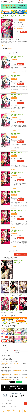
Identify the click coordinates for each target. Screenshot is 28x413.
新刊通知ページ (17, 370)
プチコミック (20, 24)
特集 (15, 406)
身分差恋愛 (17, 350)
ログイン (22, 1)
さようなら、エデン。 (14, 294)
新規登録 (19, 1)
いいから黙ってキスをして (5, 294)
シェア (7, 381)
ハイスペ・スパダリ (6, 355)
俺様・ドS (4, 352)
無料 (3, 409)
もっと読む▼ (3, 45)
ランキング (9, 406)
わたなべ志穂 (20, 22)
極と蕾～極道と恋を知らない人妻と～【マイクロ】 (14, 310)
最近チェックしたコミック (12, 409)
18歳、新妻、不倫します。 (5, 310)
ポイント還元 (14, 59)
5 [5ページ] (16, 52)
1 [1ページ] (9, 52)
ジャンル (20, 406)
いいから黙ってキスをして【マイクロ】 (23, 294)
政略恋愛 (17, 352)
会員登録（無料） (5, 363)
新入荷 (3, 406)
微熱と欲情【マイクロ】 (23, 310)
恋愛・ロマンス (5, 350)
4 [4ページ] (14, 52)
